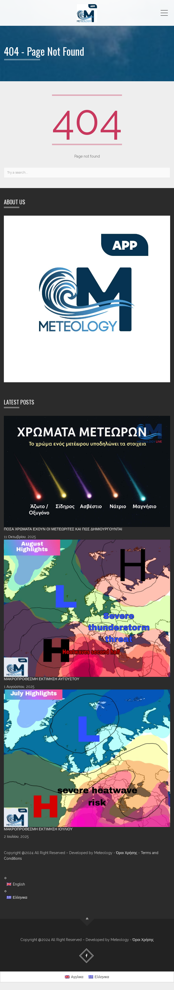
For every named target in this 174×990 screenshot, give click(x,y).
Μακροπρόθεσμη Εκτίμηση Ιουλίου (38, 829)
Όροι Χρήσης (126, 853)
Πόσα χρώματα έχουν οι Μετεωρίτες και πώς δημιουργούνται (63, 529)
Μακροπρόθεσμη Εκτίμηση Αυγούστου (41, 679)
